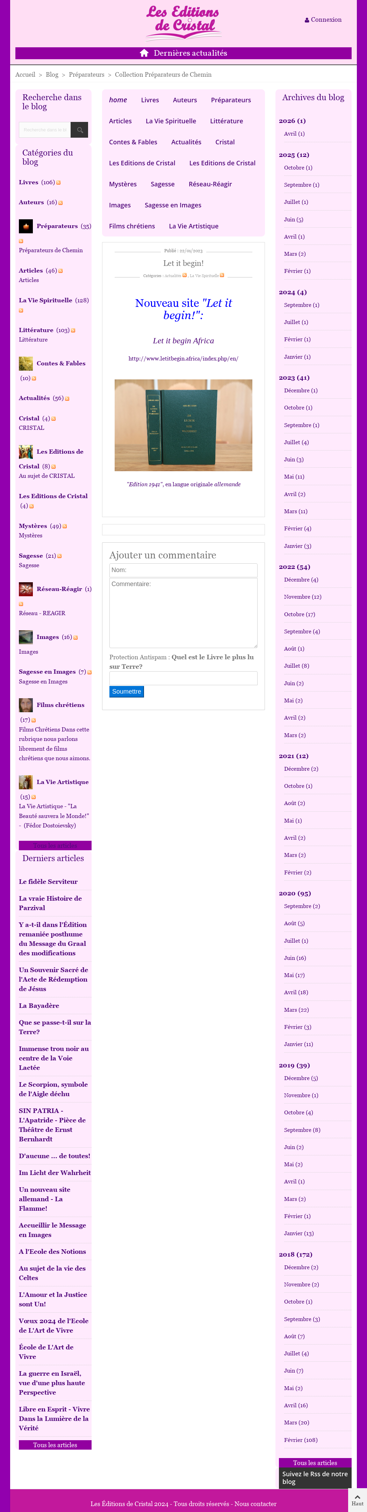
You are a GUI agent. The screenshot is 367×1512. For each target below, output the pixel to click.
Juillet (296, 202)
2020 (295, 893)
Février (297, 271)
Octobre (298, 167)
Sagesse (163, 184)
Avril (294, 133)
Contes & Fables (133, 142)
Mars (295, 253)
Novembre (303, 596)
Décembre (301, 390)
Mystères (123, 184)
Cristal (225, 142)
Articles (120, 121)
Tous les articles (55, 845)
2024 (293, 292)
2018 (295, 1254)
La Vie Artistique (193, 226)
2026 (292, 120)
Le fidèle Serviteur (48, 881)
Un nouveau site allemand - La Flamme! (44, 1199)
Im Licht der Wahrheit (55, 1172)
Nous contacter (255, 1503)
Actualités (186, 142)
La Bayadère (39, 1005)
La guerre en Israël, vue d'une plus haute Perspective (52, 1383)
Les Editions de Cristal (142, 163)
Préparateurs (231, 100)
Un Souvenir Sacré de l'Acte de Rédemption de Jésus (53, 979)
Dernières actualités (190, 54)
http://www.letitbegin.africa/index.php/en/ (184, 358)
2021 (294, 756)
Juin (293, 219)
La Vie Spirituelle (171, 121)
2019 (294, 1065)
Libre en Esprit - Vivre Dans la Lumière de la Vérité (54, 1419)
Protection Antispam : (181, 661)
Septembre (301, 184)
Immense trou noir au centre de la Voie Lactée (54, 1058)
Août (294, 648)
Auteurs (185, 100)
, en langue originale (184, 484)
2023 (294, 377)
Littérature (226, 121)
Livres (150, 100)
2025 (294, 154)
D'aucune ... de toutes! (55, 1156)
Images (120, 205)
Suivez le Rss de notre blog (315, 1478)
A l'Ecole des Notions (52, 1251)
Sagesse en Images (173, 205)
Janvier (297, 356)
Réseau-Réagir (210, 184)
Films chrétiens (132, 226)
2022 (294, 566)
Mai (294, 476)
